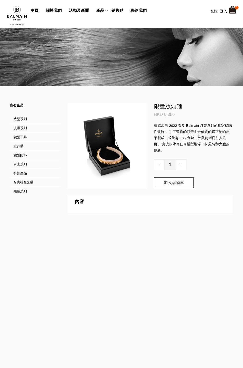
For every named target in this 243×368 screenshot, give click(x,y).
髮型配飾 (20, 155)
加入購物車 (174, 182)
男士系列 (20, 164)
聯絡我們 (139, 10)
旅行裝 (18, 146)
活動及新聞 (79, 10)
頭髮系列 (20, 191)
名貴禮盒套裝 (23, 182)
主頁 (34, 10)
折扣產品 (20, 173)
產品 (100, 10)
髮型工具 (20, 137)
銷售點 (117, 10)
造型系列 (20, 119)
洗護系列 (20, 128)
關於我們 (54, 10)
